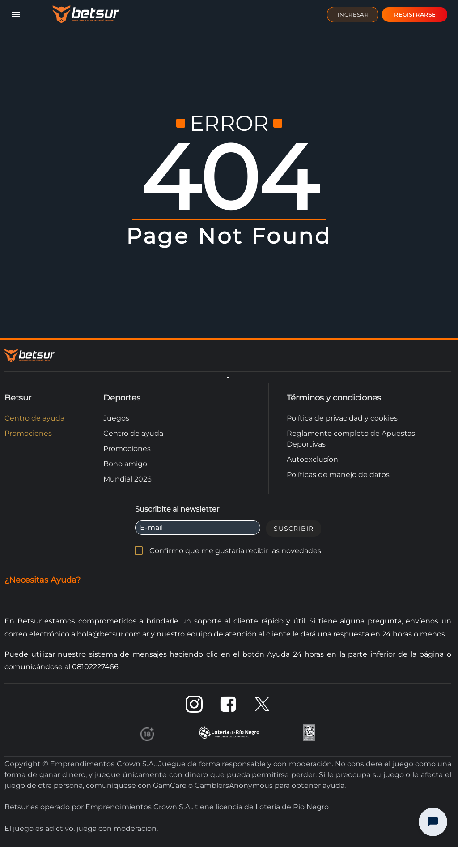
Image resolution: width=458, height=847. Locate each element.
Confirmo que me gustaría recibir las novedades (235, 550)
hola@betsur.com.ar (113, 634)
